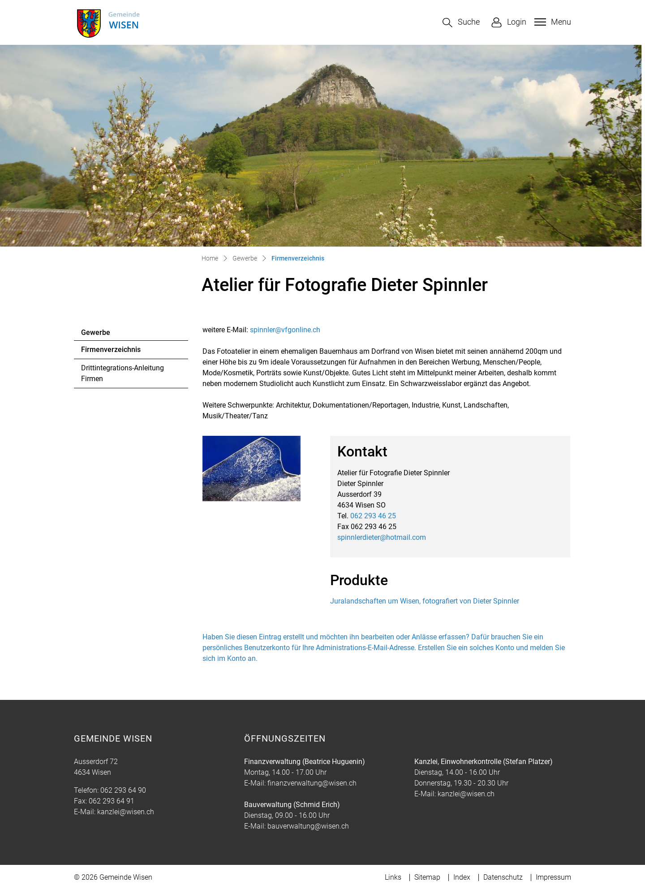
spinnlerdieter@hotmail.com (381, 537)
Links (393, 877)
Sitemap (427, 877)
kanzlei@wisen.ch (125, 812)
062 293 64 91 (111, 801)
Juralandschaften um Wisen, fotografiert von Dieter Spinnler (424, 601)
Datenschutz (503, 877)
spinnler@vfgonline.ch (285, 330)
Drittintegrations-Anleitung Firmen (122, 373)
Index (461, 877)
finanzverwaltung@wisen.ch (312, 783)
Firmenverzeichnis (111, 352)
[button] (461, 22)
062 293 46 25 (373, 516)
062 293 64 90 (123, 790)
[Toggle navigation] (551, 21)
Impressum (553, 877)
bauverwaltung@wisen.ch (308, 826)
